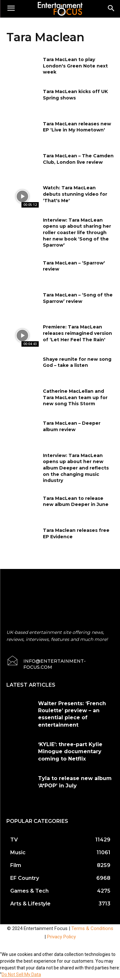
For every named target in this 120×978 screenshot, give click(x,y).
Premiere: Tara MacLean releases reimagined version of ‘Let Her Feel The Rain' (77, 333)
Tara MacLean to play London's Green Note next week (75, 66)
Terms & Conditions (92, 928)
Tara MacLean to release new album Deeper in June (75, 501)
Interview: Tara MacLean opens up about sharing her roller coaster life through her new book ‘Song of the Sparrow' (77, 232)
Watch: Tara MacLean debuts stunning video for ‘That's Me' (75, 194)
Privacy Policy (61, 937)
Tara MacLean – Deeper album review (71, 426)
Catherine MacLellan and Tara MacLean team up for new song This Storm (75, 397)
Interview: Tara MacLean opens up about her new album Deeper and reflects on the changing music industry (76, 468)
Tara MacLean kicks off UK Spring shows (75, 95)
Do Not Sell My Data (21, 974)
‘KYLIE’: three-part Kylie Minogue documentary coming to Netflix (70, 751)
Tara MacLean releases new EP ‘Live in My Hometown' (77, 127)
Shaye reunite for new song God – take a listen (77, 362)
